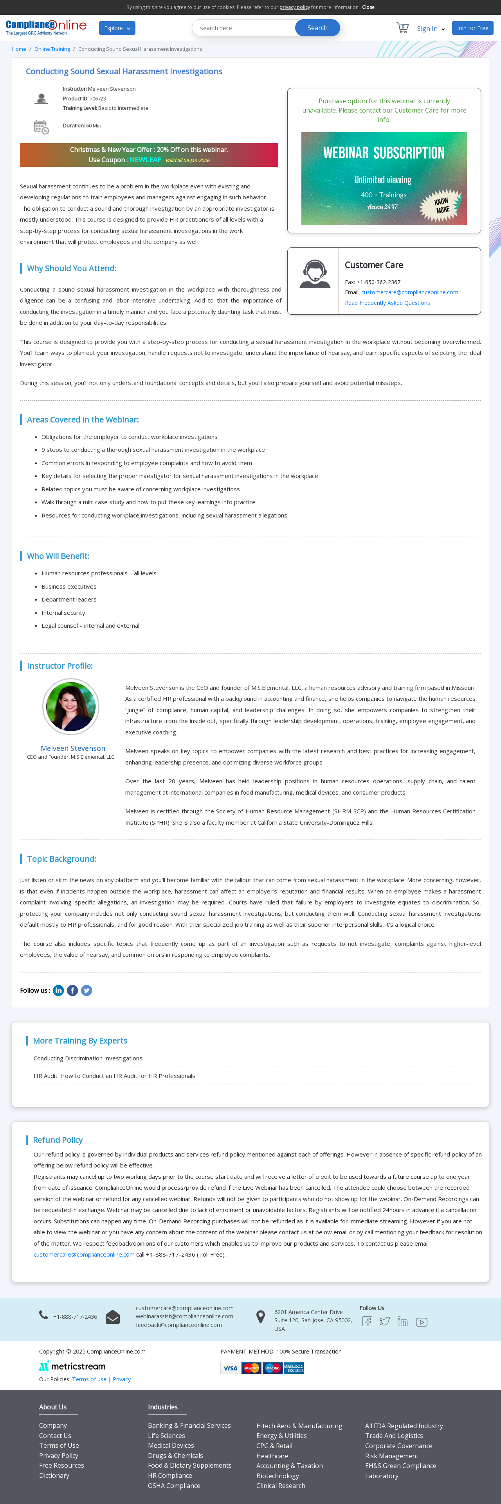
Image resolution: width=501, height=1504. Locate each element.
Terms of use (89, 1379)
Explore (117, 28)
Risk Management (391, 1456)
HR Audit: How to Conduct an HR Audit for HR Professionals (114, 1076)
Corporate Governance (399, 1445)
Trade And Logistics (394, 1435)
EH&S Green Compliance (400, 1465)
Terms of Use (59, 1445)
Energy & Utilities (281, 1435)
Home (19, 48)
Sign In (431, 28)
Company (53, 1425)
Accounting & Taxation (289, 1465)
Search (318, 27)
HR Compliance (170, 1475)
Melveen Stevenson (112, 88)
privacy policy (294, 7)
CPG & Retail (274, 1445)
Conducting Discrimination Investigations (88, 1058)
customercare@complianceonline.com (409, 292)
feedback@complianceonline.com (179, 1325)
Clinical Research (280, 1485)
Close (368, 7)
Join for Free (472, 28)
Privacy (122, 1379)
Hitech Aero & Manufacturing (299, 1426)
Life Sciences (166, 1435)
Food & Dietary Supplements (190, 1465)
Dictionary (54, 1475)
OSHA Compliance (174, 1485)
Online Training (52, 48)
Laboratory (381, 1476)
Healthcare (272, 1456)
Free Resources (61, 1465)
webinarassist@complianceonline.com (184, 1316)
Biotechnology (277, 1476)
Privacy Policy (58, 1455)
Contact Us (55, 1435)
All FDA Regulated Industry (404, 1426)
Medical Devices (171, 1445)
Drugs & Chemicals (175, 1455)
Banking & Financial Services (189, 1425)
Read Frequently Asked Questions (387, 302)
